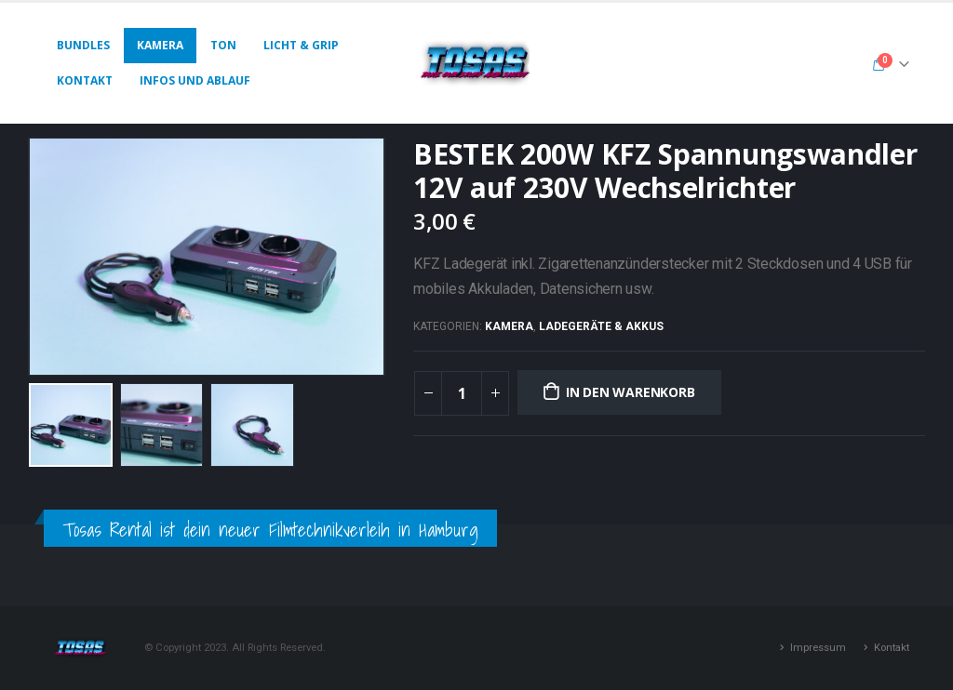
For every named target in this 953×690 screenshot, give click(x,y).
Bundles (83, 45)
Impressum (818, 647)
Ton (223, 45)
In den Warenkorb (630, 392)
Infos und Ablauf (195, 80)
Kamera (160, 45)
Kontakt (85, 80)
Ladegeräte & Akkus (601, 326)
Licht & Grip (301, 45)
